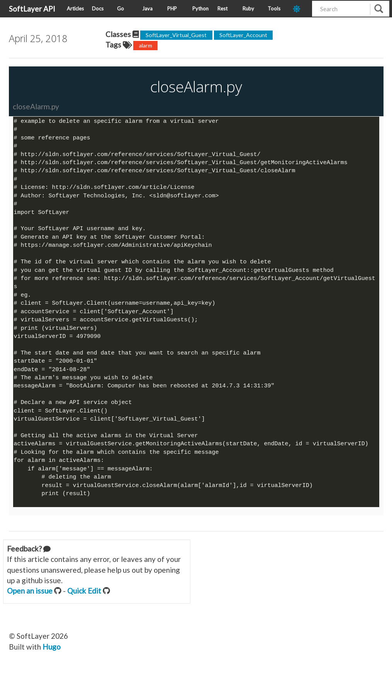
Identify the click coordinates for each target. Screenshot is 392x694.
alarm (145, 45)
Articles (75, 8)
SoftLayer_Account (243, 35)
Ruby (248, 8)
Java (147, 8)
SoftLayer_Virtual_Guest (176, 35)
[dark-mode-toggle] (299, 8)
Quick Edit (84, 601)
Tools (274, 8)
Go (120, 8)
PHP (172, 8)
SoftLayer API (32, 8)
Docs (98, 8)
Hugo (51, 657)
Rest (222, 8)
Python (200, 8)
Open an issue (30, 601)
